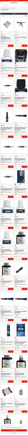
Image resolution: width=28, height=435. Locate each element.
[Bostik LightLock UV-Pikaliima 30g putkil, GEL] (21, 299)
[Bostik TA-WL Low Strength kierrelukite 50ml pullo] (7, 421)
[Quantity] (4, 46)
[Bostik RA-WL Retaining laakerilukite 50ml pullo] (21, 361)
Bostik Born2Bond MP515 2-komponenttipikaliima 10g (6, 159)
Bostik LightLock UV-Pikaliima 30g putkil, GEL (21, 312)
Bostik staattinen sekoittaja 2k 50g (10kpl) (7, 404)
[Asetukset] (14, 433)
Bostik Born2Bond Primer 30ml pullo (21, 68)
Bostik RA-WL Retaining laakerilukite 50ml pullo (19, 374)
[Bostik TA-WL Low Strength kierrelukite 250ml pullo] (21, 391)
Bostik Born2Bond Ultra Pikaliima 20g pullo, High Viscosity (6, 219)
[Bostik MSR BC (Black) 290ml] (7, 330)
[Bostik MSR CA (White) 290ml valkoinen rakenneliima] (21, 330)
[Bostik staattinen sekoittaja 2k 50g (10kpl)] (7, 391)
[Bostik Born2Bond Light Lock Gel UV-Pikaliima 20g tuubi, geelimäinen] (7, 115)
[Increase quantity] (6, 46)
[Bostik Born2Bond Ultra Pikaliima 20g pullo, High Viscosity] (7, 206)
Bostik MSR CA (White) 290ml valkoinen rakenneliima (20, 342)
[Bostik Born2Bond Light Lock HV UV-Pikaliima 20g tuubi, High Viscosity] (21, 115)
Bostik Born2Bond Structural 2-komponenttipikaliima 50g (21, 189)
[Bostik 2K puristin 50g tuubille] (21, 24)
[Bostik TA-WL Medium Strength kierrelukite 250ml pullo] (21, 421)
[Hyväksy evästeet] (14, 430)
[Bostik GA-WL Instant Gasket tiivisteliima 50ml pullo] (7, 269)
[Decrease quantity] (2, 46)
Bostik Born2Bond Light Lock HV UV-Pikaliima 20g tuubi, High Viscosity (20, 128)
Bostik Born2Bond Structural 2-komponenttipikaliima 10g (7, 189)
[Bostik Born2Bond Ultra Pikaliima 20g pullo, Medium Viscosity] (7, 237)
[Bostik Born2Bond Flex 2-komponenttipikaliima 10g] (7, 85)
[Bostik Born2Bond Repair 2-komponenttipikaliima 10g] (21, 146)
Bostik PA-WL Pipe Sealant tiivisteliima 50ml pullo (6, 374)
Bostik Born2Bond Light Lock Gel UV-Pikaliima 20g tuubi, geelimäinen (7, 128)
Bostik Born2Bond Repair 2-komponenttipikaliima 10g (20, 159)
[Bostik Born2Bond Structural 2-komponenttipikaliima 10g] (7, 176)
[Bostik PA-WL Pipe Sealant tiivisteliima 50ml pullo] (7, 361)
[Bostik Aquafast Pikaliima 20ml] (7, 55)
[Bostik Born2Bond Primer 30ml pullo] (21, 55)
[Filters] (21, 14)
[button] (25, 15)
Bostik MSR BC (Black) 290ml (7, 342)
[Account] (25, 3)
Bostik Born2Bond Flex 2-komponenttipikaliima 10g (6, 98)
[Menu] (1, 2)
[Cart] (26, 3)
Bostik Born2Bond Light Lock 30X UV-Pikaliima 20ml (20, 98)
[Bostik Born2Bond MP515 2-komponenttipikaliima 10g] (7, 146)
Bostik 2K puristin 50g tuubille (21, 37)
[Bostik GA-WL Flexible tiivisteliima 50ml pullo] (21, 237)
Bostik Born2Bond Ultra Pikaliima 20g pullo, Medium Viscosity (6, 250)
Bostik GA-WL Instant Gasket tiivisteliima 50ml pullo (6, 282)
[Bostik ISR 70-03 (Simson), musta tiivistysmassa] (21, 269)
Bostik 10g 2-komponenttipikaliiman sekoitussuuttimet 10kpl (5, 37)
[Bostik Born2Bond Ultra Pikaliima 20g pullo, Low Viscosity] (21, 206)
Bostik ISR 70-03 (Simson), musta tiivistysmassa (20, 281)
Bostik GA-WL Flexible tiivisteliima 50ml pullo (19, 251)
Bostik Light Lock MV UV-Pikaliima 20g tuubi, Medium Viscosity (6, 312)
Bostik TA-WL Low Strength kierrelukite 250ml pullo (20, 404)
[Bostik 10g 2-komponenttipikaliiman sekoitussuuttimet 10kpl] (7, 24)
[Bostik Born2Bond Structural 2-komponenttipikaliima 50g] (21, 176)
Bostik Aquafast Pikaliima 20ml (7, 67)
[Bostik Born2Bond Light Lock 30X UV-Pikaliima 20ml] (21, 85)
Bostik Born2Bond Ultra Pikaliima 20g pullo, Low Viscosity (19, 219)
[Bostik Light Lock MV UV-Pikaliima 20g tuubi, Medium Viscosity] (7, 299)
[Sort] (7, 14)
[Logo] (14, 3)
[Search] (14, 5)
